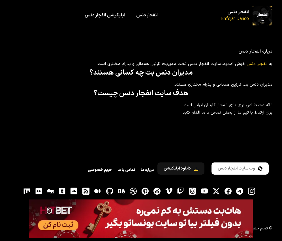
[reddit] (156, 191)
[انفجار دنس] (262, 15)
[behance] (121, 191)
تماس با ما (126, 170)
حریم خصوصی (100, 170)
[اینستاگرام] (251, 191)
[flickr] (38, 191)
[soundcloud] (74, 191)
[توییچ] (180, 191)
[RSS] (86, 191)
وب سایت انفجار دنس (240, 168)
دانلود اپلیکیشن (181, 168)
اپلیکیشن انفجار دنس (105, 15)
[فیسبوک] (228, 191)
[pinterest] (145, 191)
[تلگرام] (239, 191)
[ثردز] (192, 191)
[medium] (97, 191)
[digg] (50, 191)
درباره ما (147, 170)
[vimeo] (168, 191)
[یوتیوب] (204, 191)
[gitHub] (109, 191)
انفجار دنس (238, 12)
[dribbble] (133, 191)
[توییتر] (216, 191)
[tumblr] (62, 191)
